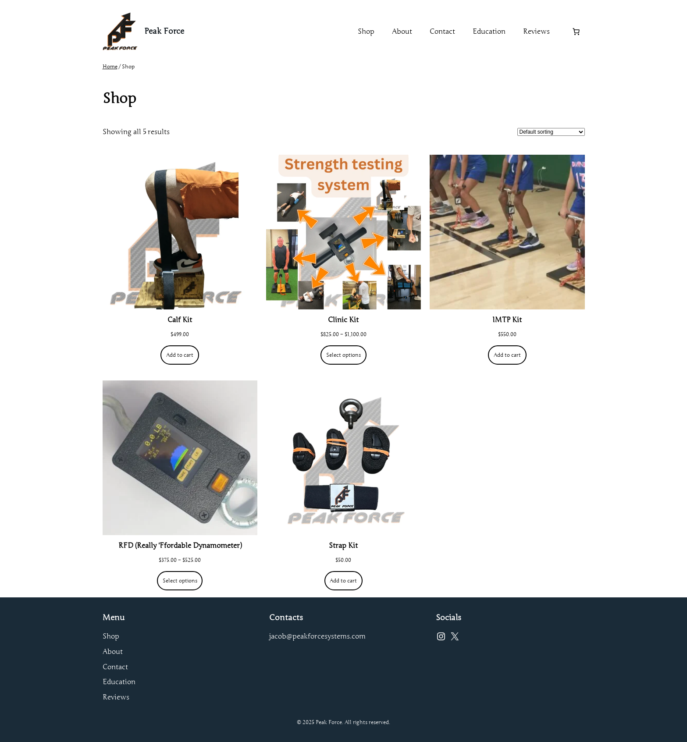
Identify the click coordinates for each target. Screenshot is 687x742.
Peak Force (164, 31)
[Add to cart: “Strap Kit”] (343, 580)
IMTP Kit (507, 320)
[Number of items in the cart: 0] (576, 31)
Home (110, 66)
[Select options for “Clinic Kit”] (343, 354)
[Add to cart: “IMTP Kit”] (507, 354)
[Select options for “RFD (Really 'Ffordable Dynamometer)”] (180, 580)
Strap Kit (343, 545)
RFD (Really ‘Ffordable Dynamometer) (180, 545)
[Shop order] (551, 132)
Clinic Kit (343, 320)
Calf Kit (179, 320)
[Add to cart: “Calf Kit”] (179, 354)
